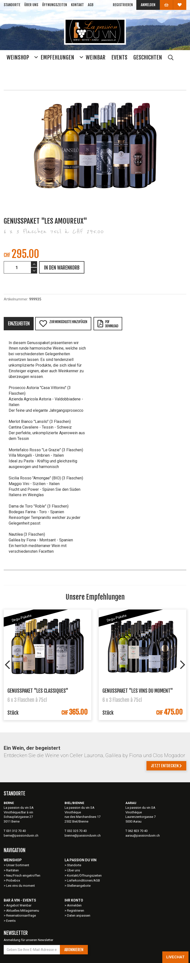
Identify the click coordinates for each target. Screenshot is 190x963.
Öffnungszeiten (54, 4)
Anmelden (148, 4)
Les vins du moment (20, 885)
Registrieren (123, 4)
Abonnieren (73, 949)
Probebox (13, 880)
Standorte (12, 4)
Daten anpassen (78, 915)
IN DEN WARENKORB (61, 268)
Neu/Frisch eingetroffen (23, 875)
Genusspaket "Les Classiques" (37, 691)
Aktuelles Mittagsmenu (22, 910)
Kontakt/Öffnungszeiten (84, 875)
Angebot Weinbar (18, 905)
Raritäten (12, 870)
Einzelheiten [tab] (18, 324)
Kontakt (77, 4)
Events (11, 921)
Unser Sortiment (18, 865)
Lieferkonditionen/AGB (83, 880)
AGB (91, 4)
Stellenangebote (79, 885)
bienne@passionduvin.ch (83, 835)
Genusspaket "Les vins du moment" (137, 691)
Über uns (31, 4)
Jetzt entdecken (166, 765)
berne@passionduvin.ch (21, 835)
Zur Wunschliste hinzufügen (63, 323)
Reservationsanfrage (21, 915)
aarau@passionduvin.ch (142, 835)
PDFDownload (107, 324)
